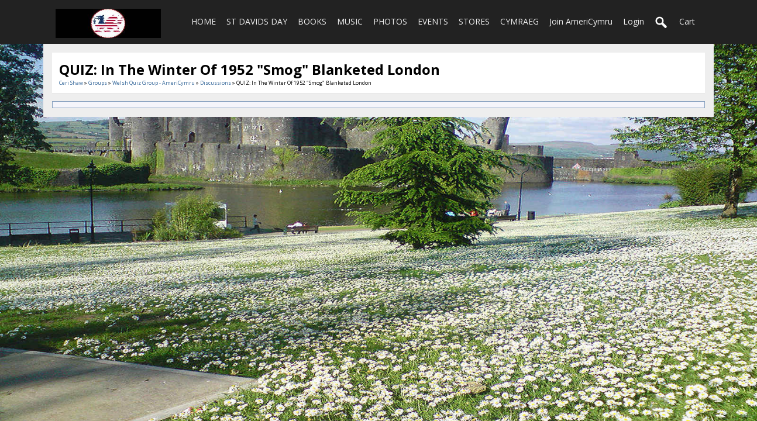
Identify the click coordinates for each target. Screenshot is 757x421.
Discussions (215, 83)
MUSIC (350, 21)
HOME (203, 21)
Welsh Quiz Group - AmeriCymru (153, 83)
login (633, 21)
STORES (474, 21)
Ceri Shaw (71, 83)
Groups (97, 83)
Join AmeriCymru (581, 21)
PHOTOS (390, 21)
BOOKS (312, 21)
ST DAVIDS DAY (256, 21)
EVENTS (433, 21)
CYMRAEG (519, 21)
